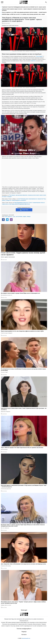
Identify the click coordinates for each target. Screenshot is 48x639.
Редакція (24, 631)
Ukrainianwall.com (26, 638)
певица (28, 216)
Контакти (24, 634)
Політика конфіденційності (24, 628)
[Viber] (11, 219)
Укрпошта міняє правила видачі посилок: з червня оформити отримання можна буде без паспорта (24, 9)
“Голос (37, 56)
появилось (33, 60)
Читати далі (24, 610)
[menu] (2, 2)
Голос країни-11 (8, 216)
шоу (14, 216)
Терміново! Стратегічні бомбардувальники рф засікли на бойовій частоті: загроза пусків (24, 7)
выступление (19, 216)
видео (24, 216)
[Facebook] (3, 219)
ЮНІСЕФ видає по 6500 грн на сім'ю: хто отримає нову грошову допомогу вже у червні (23, 14)
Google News (24, 210)
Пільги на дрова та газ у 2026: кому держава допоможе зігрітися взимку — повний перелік (24, 12)
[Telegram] (7, 219)
